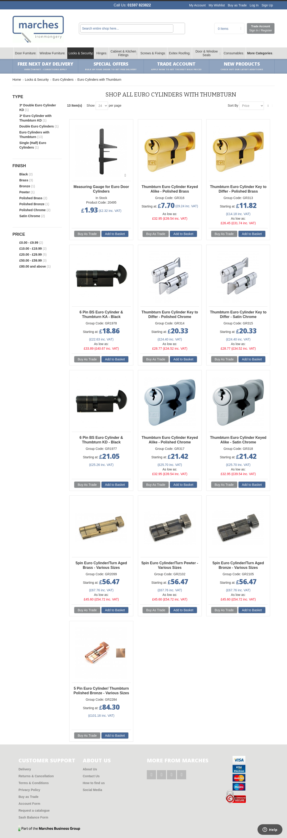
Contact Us (91, 776)
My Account (197, 5)
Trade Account (260, 29)
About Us (90, 769)
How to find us (94, 783)
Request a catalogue (34, 810)
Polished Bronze (34, 204)
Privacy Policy (29, 790)
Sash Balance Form (33, 817)
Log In (254, 5)
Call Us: (132, 5)
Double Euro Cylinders (39, 126)
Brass (26, 180)
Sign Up (267, 5)
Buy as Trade (237, 5)
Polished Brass (33, 198)
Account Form (29, 803)
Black (26, 174)
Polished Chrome (35, 210)
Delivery (25, 769)
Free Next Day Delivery (45, 66)
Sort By (233, 105)
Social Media (92, 790)
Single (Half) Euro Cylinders (32, 145)
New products (241, 66)
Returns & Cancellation (36, 776)
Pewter (27, 192)
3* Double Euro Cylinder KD (37, 107)
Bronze (27, 186)
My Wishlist (217, 5)
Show (91, 105)
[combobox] (126, 28)
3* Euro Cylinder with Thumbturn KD (35, 118)
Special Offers (111, 66)
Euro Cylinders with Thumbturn (34, 134)
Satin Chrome (32, 216)
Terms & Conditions (34, 783)
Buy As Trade (87, 234)
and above (35, 266)
